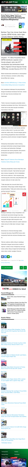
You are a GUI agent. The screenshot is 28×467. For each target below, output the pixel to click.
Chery (2, 431)
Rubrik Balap (4, 335)
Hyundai (3, 383)
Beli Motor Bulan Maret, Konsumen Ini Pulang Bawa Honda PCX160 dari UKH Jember (13, 367)
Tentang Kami (4, 451)
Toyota (3, 407)
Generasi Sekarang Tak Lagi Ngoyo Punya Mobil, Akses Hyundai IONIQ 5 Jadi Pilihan (14, 391)
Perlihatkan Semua (6, 443)
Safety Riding (7, 262)
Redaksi (16, 451)
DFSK (2, 419)
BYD (2, 395)
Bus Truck (3, 371)
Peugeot (3, 347)
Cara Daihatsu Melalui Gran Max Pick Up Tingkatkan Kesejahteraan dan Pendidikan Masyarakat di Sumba (17, 304)
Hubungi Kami (4, 454)
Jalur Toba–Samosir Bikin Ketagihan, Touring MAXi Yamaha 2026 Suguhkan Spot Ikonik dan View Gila (13, 331)
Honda (3, 359)
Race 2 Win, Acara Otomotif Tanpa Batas (14, 285)
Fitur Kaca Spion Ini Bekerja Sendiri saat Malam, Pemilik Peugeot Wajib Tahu (13, 355)
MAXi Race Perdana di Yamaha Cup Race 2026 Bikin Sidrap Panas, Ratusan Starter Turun (13, 343)
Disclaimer (16, 454)
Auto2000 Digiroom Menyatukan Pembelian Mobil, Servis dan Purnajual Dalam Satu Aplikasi (13, 415)
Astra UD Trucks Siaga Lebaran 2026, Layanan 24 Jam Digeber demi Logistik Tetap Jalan (13, 379)
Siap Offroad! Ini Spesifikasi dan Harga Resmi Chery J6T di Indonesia (13, 439)
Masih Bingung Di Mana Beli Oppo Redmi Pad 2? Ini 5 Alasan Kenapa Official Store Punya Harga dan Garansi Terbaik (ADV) (16, 311)
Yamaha (3, 322)
